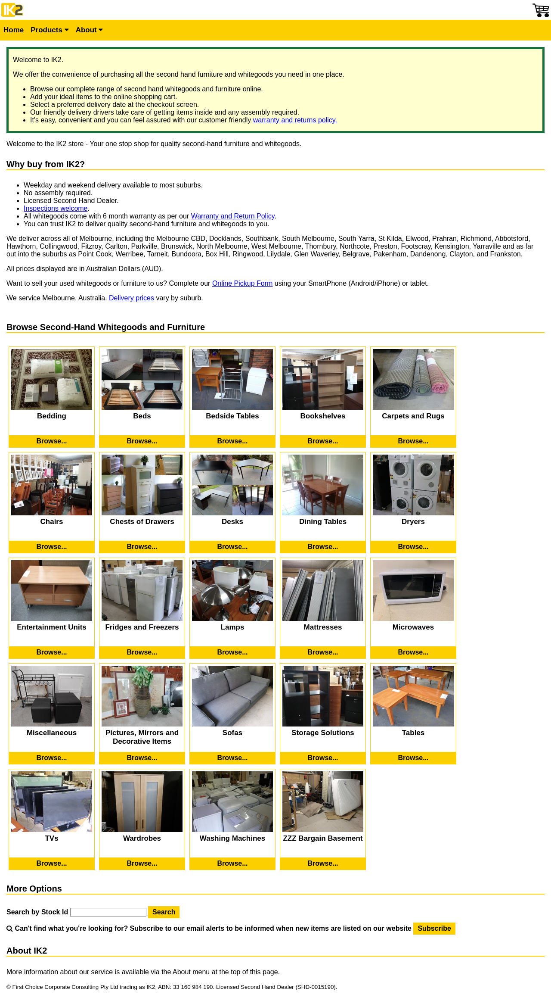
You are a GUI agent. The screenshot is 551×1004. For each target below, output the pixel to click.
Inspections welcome (56, 208)
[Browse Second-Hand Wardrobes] (142, 863)
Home (13, 30)
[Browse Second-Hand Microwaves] (413, 652)
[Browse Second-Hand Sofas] (232, 758)
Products (49, 30)
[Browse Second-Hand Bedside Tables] (232, 441)
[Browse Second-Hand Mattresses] (322, 652)
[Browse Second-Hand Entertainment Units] (51, 652)
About (89, 30)
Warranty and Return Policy (233, 216)
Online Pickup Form (242, 283)
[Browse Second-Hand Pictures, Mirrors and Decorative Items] (142, 758)
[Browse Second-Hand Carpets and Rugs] (413, 441)
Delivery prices (131, 298)
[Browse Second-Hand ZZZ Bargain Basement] (322, 863)
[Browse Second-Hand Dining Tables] (322, 547)
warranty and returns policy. (295, 120)
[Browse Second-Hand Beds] (142, 441)
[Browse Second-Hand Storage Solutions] (322, 758)
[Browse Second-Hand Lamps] (232, 652)
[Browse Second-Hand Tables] (413, 758)
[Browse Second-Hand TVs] (51, 863)
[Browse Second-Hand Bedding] (51, 441)
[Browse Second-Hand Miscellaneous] (51, 758)
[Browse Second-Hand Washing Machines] (232, 863)
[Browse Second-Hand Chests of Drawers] (142, 547)
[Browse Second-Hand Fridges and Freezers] (142, 652)
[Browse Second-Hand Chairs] (51, 547)
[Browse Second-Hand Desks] (232, 547)
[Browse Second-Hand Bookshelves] (322, 441)
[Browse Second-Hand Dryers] (413, 547)
